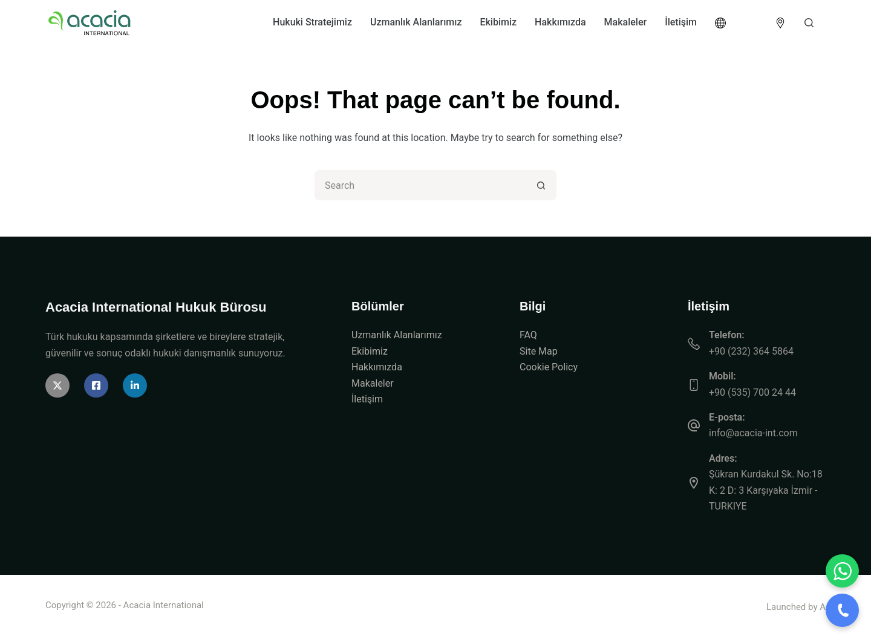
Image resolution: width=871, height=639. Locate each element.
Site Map (539, 351)
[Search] (809, 22)
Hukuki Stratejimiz (312, 22)
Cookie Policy (549, 367)
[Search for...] (420, 185)
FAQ (528, 335)
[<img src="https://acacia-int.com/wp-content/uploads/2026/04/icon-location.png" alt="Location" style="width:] (780, 23)
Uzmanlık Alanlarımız (416, 22)
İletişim (681, 22)
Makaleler (625, 22)
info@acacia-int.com (753, 433)
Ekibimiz (498, 22)
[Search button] (541, 185)
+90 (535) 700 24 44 (752, 392)
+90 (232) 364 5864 (751, 351)
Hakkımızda (560, 22)
